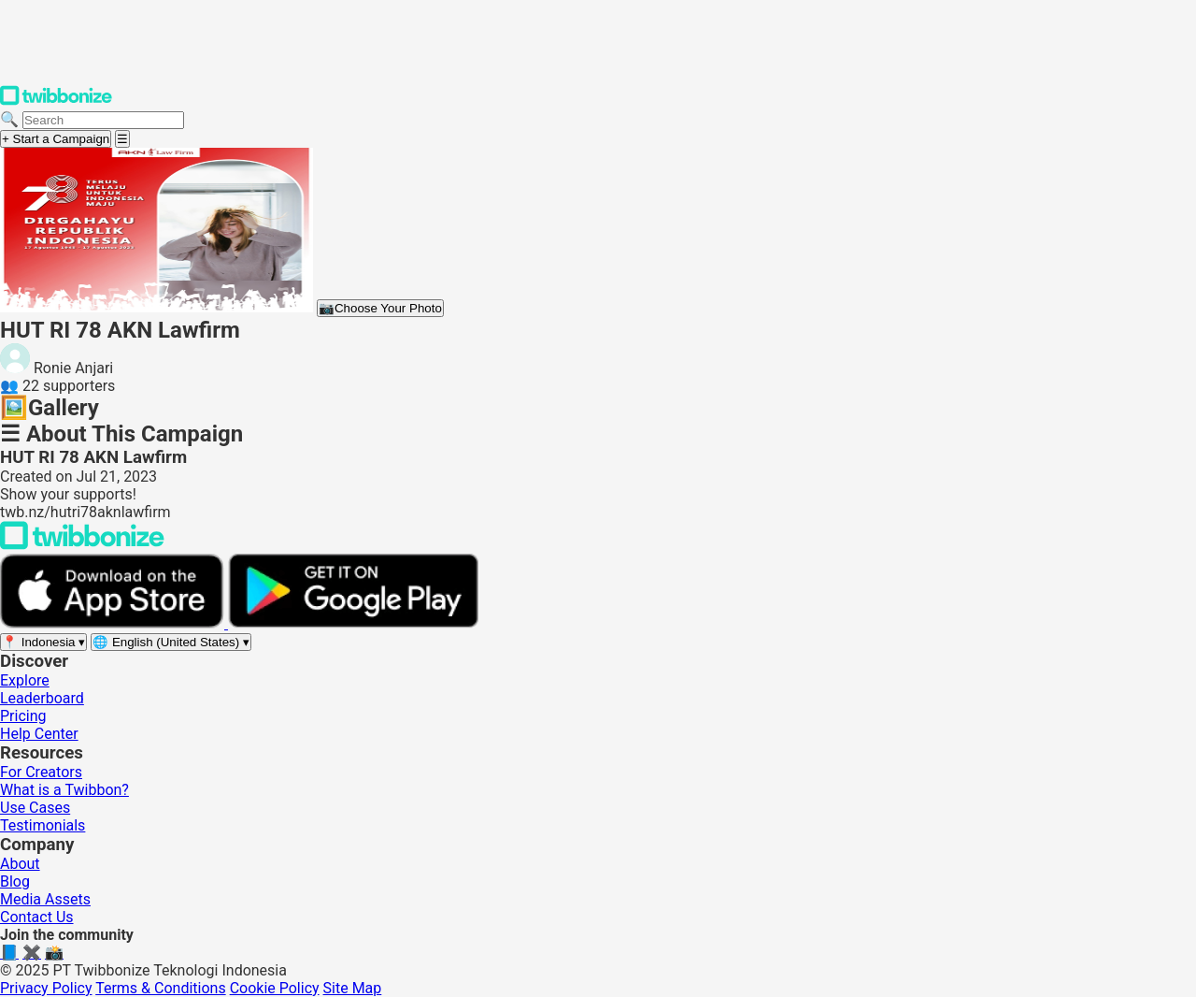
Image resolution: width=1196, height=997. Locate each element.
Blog (15, 881)
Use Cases (35, 807)
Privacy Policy (46, 988)
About (20, 864)
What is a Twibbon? (64, 790)
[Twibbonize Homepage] (56, 101)
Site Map (352, 988)
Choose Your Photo (380, 308)
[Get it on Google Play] (353, 623)
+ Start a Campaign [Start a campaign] (55, 139)
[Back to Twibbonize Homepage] (82, 545)
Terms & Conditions (160, 988)
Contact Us (37, 917)
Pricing (23, 716)
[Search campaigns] (103, 120)
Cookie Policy (275, 988)
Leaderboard (42, 698)
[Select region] (43, 642)
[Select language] (171, 642)
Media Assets (45, 899)
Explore (25, 680)
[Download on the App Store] (114, 623)
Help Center (39, 734)
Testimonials (42, 825)
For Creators (41, 772)
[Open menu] (122, 139)
